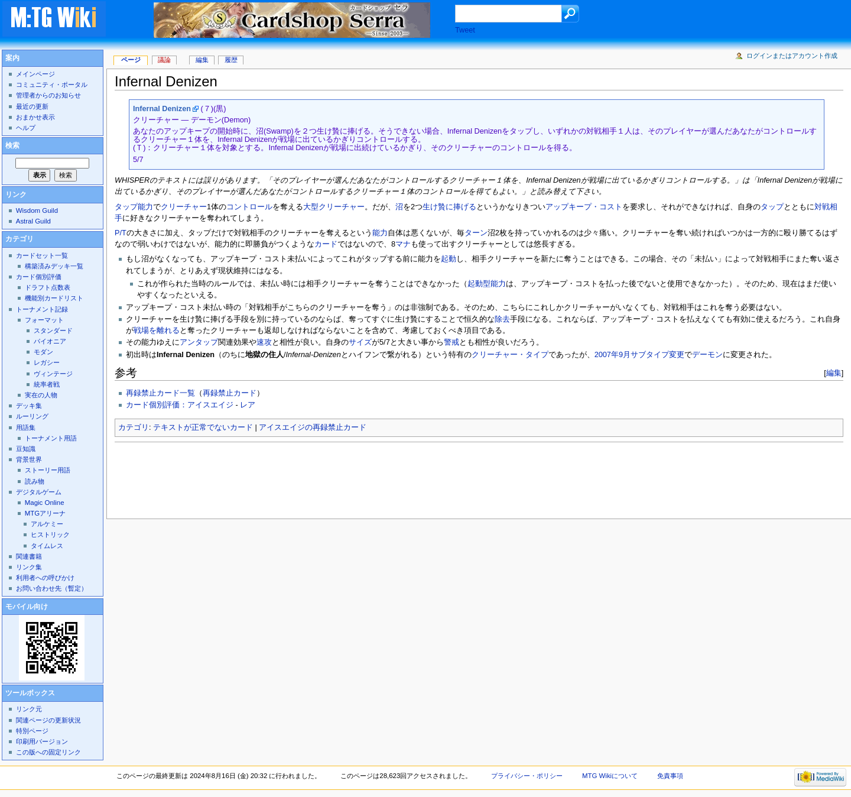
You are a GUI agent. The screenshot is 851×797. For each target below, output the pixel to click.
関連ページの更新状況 (48, 720)
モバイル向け (26, 606)
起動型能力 (486, 284)
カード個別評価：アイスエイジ (179, 405)
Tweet (465, 30)
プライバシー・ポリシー (527, 775)
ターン (476, 233)
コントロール (249, 207)
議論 (164, 59)
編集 (834, 372)
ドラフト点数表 (47, 287)
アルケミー (47, 523)
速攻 (264, 342)
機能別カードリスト (54, 298)
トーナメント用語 (51, 438)
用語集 (25, 427)
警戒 (451, 342)
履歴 (231, 59)
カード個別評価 (38, 276)
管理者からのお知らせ (48, 95)
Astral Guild (33, 221)
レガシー (47, 362)
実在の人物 (41, 394)
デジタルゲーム (38, 491)
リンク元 (29, 708)
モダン (43, 351)
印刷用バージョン (42, 741)
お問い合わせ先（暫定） (51, 588)
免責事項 (670, 775)
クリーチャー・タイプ (510, 355)
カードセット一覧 (42, 255)
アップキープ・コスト (583, 207)
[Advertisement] (330, 477)
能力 (380, 233)
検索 (12, 145)
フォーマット (44, 319)
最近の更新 (32, 106)
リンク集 (29, 567)
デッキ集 (29, 405)
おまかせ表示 (35, 117)
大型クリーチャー (334, 207)
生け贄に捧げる (449, 207)
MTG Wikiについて (610, 775)
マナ (403, 244)
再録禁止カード (229, 393)
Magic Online (44, 502)
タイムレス (47, 545)
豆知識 (25, 448)
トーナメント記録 (42, 309)
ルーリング (32, 416)
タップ (772, 207)
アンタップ (199, 342)
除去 (502, 319)
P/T (120, 233)
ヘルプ (25, 127)
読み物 (34, 481)
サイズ (360, 342)
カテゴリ (133, 427)
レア (247, 405)
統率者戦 (47, 384)
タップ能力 (134, 207)
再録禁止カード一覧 (160, 393)
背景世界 (29, 459)
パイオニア (50, 341)
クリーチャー (184, 207)
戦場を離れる (157, 330)
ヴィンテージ (53, 373)
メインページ (35, 73)
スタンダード (53, 330)
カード (325, 244)
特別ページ (32, 730)
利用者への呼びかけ (45, 577)
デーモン (707, 355)
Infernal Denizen (162, 109)
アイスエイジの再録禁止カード (312, 427)
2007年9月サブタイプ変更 (639, 355)
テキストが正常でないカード (203, 427)
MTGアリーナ (45, 513)
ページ (131, 59)
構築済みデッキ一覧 (54, 266)
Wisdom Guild (37, 210)
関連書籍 (29, 556)
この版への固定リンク (48, 752)
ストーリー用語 (47, 470)
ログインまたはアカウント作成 (791, 55)
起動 (448, 259)
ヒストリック (50, 534)
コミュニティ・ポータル (51, 84)
